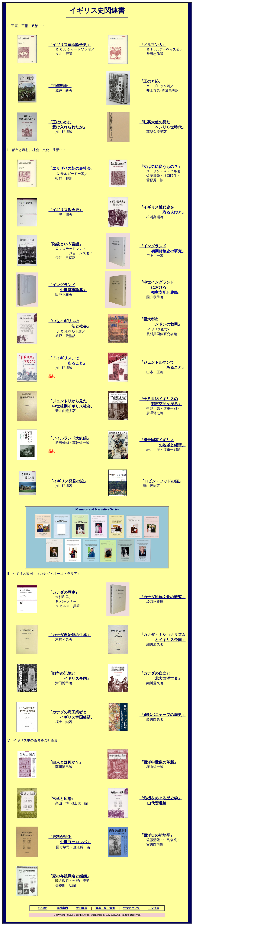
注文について (131, 908)
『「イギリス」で (63, 358)
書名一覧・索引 (105, 908)
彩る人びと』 (174, 212)
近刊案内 (81, 908)
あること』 (77, 363)
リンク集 (153, 908)
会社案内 (62, 908)
